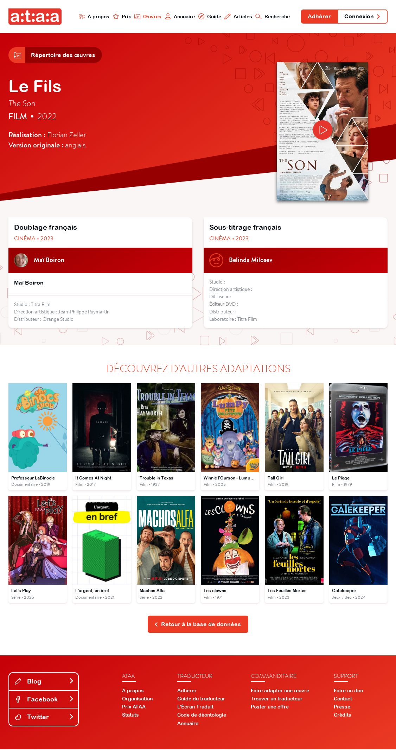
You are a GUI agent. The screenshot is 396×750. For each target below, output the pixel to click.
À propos (93, 16)
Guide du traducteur (201, 699)
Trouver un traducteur (276, 699)
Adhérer (319, 17)
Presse (342, 707)
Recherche (272, 16)
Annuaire (179, 16)
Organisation (137, 699)
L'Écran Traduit (195, 707)
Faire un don (348, 691)
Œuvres (147, 16)
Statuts (130, 715)
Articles (237, 16)
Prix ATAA (134, 707)
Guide (209, 16)
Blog (44, 682)
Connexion (362, 17)
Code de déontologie (201, 715)
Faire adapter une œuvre (280, 691)
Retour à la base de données (197, 625)
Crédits (342, 715)
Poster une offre (270, 707)
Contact (343, 699)
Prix (121, 16)
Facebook (44, 699)
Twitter (44, 717)
